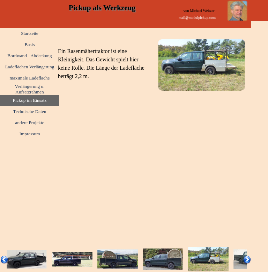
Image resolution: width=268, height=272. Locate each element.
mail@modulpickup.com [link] (197, 18)
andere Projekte (29, 122)
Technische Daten (29, 111)
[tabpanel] (102, 64)
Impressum (29, 133)
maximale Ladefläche (29, 78)
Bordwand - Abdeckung (29, 55)
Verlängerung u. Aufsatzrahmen (29, 89)
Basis (30, 44)
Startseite (29, 33)
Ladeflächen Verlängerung (29, 66)
